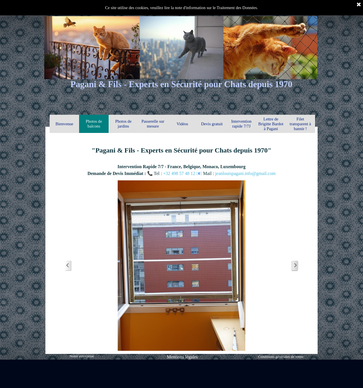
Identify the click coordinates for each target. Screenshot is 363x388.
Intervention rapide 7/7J (241, 123)
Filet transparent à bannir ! (300, 124)
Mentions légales (182, 356)
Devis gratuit (212, 124)
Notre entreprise (81, 356)
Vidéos (182, 124)
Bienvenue (64, 124)
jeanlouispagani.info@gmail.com (245, 173)
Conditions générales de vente (280, 356)
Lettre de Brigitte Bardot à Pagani (270, 124)
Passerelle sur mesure (153, 123)
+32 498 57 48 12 (179, 173)
